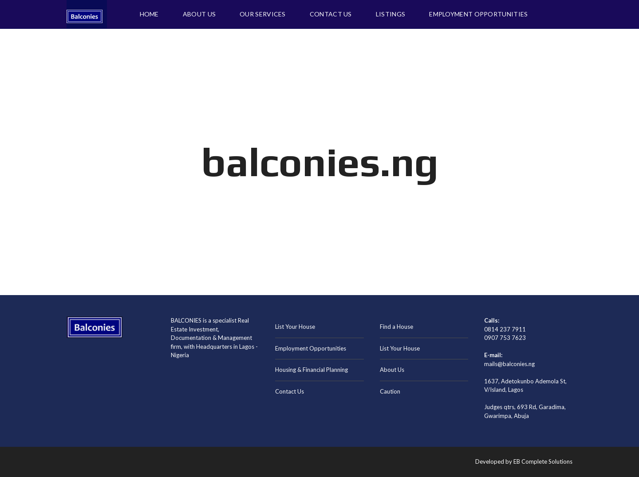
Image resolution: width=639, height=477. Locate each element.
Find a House (396, 326)
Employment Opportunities (310, 348)
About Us (392, 369)
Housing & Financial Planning (311, 369)
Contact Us (289, 391)
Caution (390, 391)
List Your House (295, 326)
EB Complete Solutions (542, 461)
